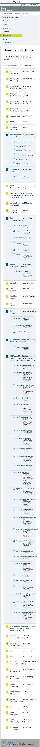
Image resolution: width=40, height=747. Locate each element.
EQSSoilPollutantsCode (19, 509)
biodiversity (15, 116)
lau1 (12, 651)
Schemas (6, 32)
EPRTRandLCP (16, 193)
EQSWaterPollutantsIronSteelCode (19, 529)
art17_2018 (14, 109)
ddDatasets (19, 146)
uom (12, 712)
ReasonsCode (19, 563)
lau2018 (13, 662)
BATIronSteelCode (19, 448)
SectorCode (19, 575)
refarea (18, 243)
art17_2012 (14, 101)
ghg (11, 288)
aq (11, 71)
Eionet (10, 13)
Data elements (7, 28)
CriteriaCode (19, 472)
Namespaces (7, 42)
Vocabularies (7, 35)
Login (24, 4)
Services (5, 39)
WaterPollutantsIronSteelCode (19, 612)
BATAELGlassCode (19, 404)
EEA (11, 2)
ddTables (19, 150)
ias (11, 303)
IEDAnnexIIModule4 (16, 626)
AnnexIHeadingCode (19, 347)
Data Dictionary (17, 13)
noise (12, 684)
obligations (19, 159)
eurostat (13, 210)
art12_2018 (14, 86)
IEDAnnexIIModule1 (16, 340)
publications (15, 692)
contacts (19, 142)
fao (11, 218)
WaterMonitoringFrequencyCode (19, 594)
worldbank (14, 727)
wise (12, 720)
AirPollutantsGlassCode (19, 372)
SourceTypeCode (19, 580)
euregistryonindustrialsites (16, 203)
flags (17, 231)
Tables (5, 24)
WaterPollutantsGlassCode (19, 602)
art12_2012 (14, 79)
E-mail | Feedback (8, 741)
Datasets (5, 21)
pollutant (19, 332)
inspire (13, 636)
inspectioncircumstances (19, 325)
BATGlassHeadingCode (19, 438)
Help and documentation (10, 17)
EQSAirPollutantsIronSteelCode (19, 499)
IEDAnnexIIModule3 (16, 356)
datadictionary (16, 135)
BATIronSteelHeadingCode (19, 456)
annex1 (18, 318)
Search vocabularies (12, 65)
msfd (12, 677)
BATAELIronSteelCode (19, 417)
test (11, 707)
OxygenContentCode (19, 551)
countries (19, 271)
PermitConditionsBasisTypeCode (19, 556)
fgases (13, 264)
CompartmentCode (19, 465)
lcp (11, 669)
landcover (14, 643)
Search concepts (26, 65)
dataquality (14, 169)
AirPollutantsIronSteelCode (19, 385)
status (18, 163)
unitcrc (18, 254)
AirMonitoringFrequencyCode (19, 365)
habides (13, 296)
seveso (13, 699)
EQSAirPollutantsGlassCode (19, 489)
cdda (12, 122)
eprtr (12, 186)
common (13, 127)
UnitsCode (19, 586)
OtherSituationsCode (19, 541)
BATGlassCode (19, 430)
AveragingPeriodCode (19, 398)
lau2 (12, 656)
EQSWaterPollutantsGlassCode (19, 517)
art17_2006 (14, 94)
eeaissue (19, 154)
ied (11, 311)
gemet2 (13, 283)
